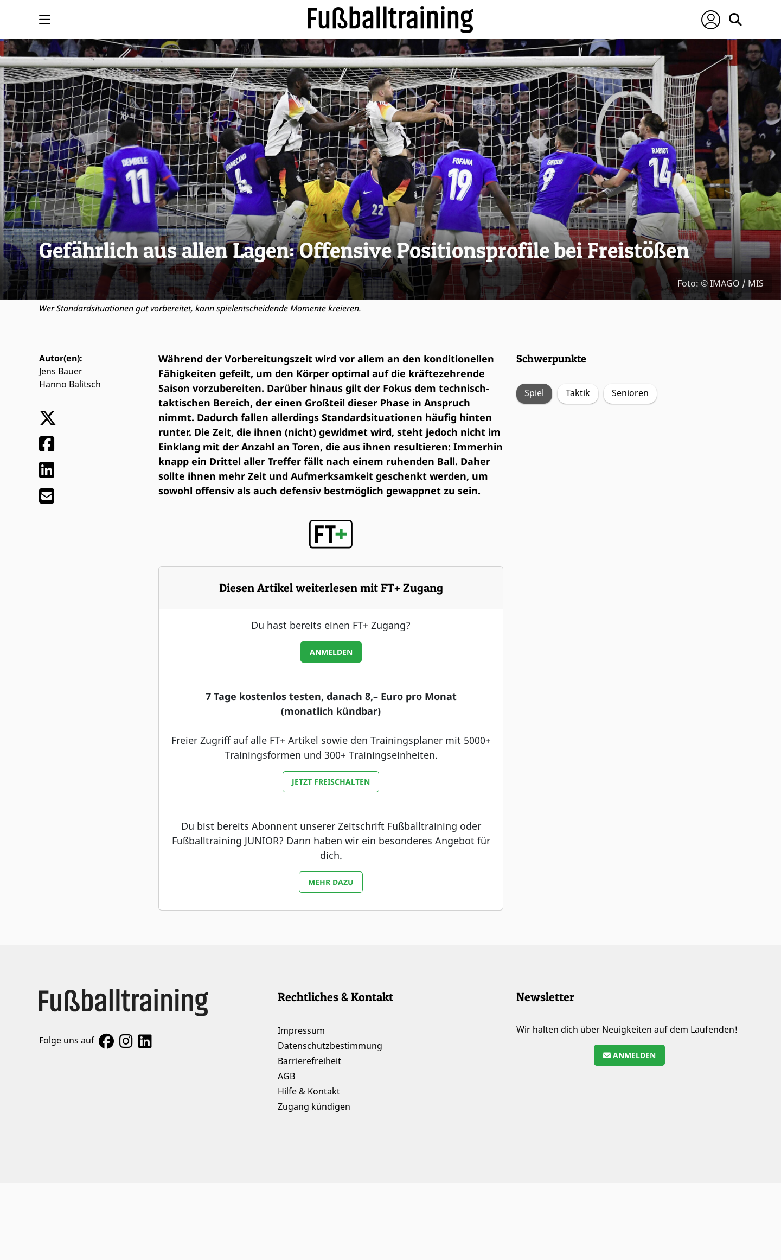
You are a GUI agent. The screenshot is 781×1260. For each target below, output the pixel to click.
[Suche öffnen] (735, 19)
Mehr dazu (331, 882)
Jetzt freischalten (331, 782)
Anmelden (331, 652)
